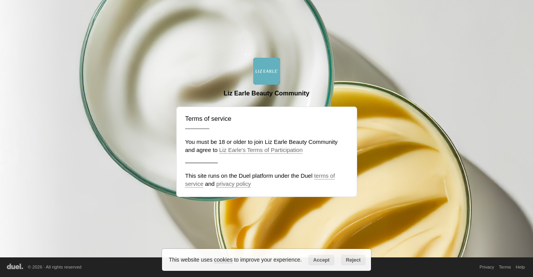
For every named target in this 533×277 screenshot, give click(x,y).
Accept (321, 260)
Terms (505, 266)
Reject (353, 260)
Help (520, 266)
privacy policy (233, 183)
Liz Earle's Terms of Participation (260, 150)
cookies (223, 260)
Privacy (487, 266)
